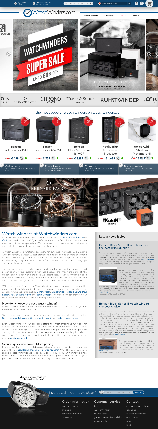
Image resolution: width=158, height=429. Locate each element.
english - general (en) (109, 3)
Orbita (5, 240)
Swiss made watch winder (15, 318)
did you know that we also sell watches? (33, 378)
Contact (135, 15)
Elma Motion (57, 291)
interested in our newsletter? (72, 392)
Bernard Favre (23, 294)
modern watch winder (67, 318)
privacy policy (101, 421)
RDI (12, 294)
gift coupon (132, 417)
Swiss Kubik (69, 237)
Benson (80, 237)
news (112, 236)
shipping (66, 409)
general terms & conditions (109, 417)
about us (131, 409)
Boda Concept (43, 294)
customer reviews (136, 413)
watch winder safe (18, 338)
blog (122, 236)
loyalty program (70, 406)
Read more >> (105, 292)
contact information (137, 406)
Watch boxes (109, 15)
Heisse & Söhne (73, 291)
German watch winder (41, 318)
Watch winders (91, 15)
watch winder (148, 259)
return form (100, 413)
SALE (123, 15)
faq (96, 406)
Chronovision (43, 291)
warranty (67, 417)
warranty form (102, 409)
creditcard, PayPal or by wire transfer (38, 350)
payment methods (72, 413)
